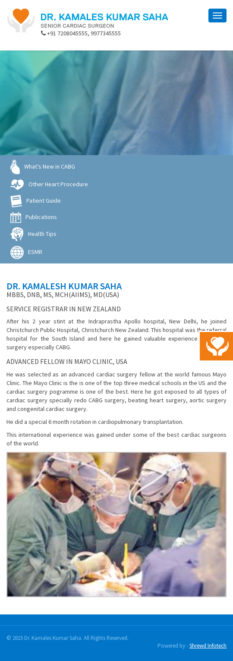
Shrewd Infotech (208, 645)
